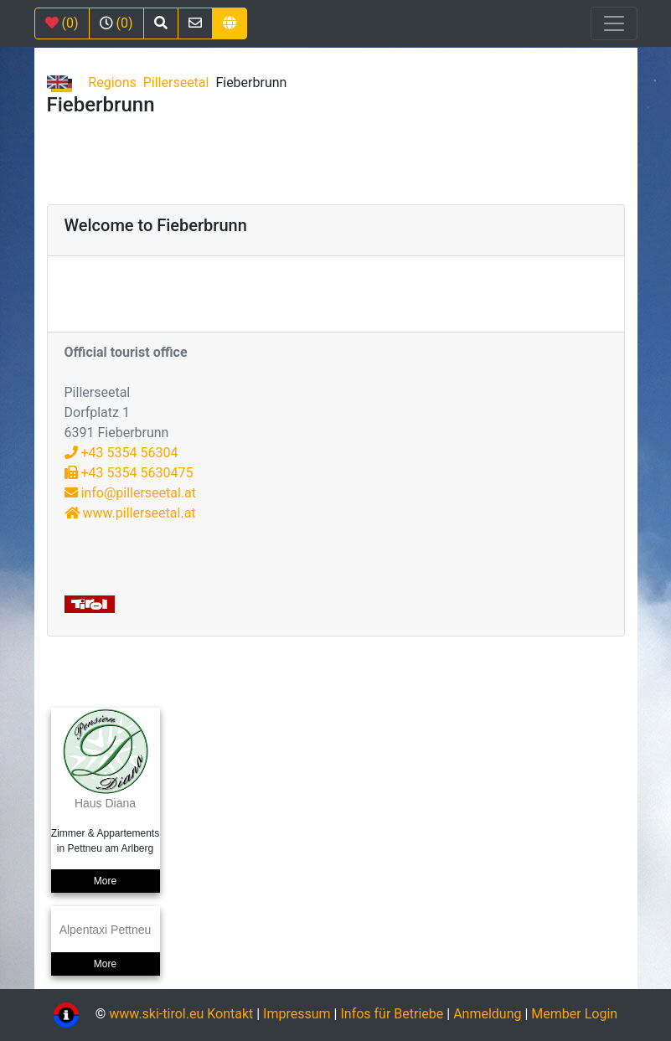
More (105, 881)
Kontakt (231, 1014)
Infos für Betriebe (391, 1014)
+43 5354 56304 (121, 453)
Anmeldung (487, 1014)
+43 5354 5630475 (129, 473)
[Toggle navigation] (614, 23)
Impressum (297, 1014)
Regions (112, 82)
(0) (62, 23)
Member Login (574, 1014)
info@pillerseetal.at (131, 493)
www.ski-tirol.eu (156, 1014)
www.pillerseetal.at (130, 513)
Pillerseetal (176, 82)
